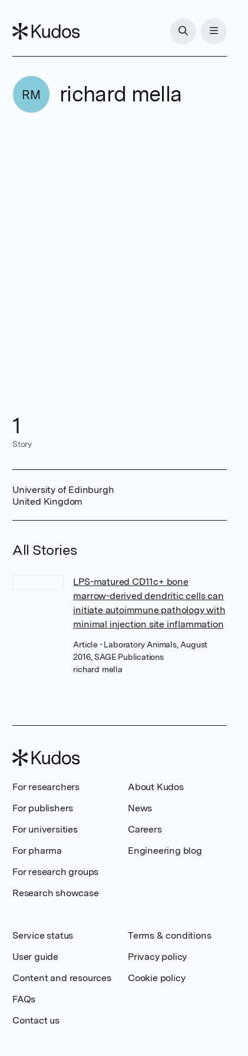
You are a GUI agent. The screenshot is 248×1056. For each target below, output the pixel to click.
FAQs (23, 999)
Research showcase (55, 893)
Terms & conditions (169, 935)
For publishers (42, 808)
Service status (42, 935)
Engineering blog (165, 850)
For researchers (46, 786)
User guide (35, 956)
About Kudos (156, 786)
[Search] (183, 31)
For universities (45, 829)
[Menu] (214, 31)
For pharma (37, 850)
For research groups (55, 871)
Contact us (35, 1020)
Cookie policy (156, 977)
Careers (145, 829)
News (140, 808)
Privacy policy (157, 956)
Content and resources (61, 977)
